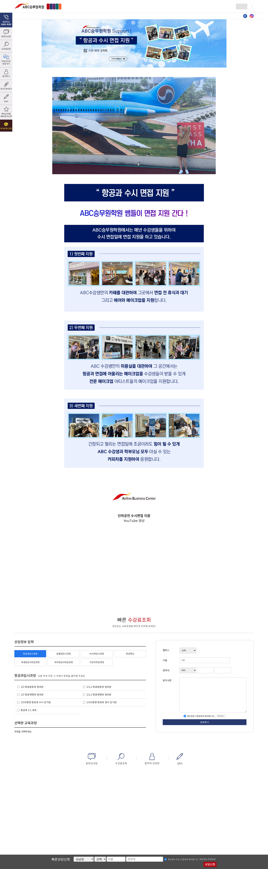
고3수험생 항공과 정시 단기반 (101, 702)
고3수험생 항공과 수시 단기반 (36, 702)
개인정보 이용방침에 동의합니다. (200, 716)
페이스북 (245, 16)
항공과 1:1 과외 (29, 710)
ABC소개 (32, 15)
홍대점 (65, 6)
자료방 (176, 15)
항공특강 (130, 653)
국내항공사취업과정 (30, 662)
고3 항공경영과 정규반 (32, 694)
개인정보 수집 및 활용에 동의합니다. (183, 859)
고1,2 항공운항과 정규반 (98, 686)
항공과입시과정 (30, 653)
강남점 (52, 6)
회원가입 (250, 6)
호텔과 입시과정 (104, 15)
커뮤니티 (212, 15)
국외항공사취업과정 (63, 662)
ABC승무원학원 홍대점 (29, 5)
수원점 (93, 6)
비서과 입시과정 (140, 15)
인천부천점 (78, 6)
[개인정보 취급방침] (207, 859)
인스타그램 (252, 16)
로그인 (240, 6)
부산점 (105, 6)
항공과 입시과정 (68, 15)
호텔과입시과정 (63, 653)
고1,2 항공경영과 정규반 (98, 694)
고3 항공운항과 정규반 (32, 686)
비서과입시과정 (97, 653)
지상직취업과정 (97, 662)
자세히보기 (221, 716)
